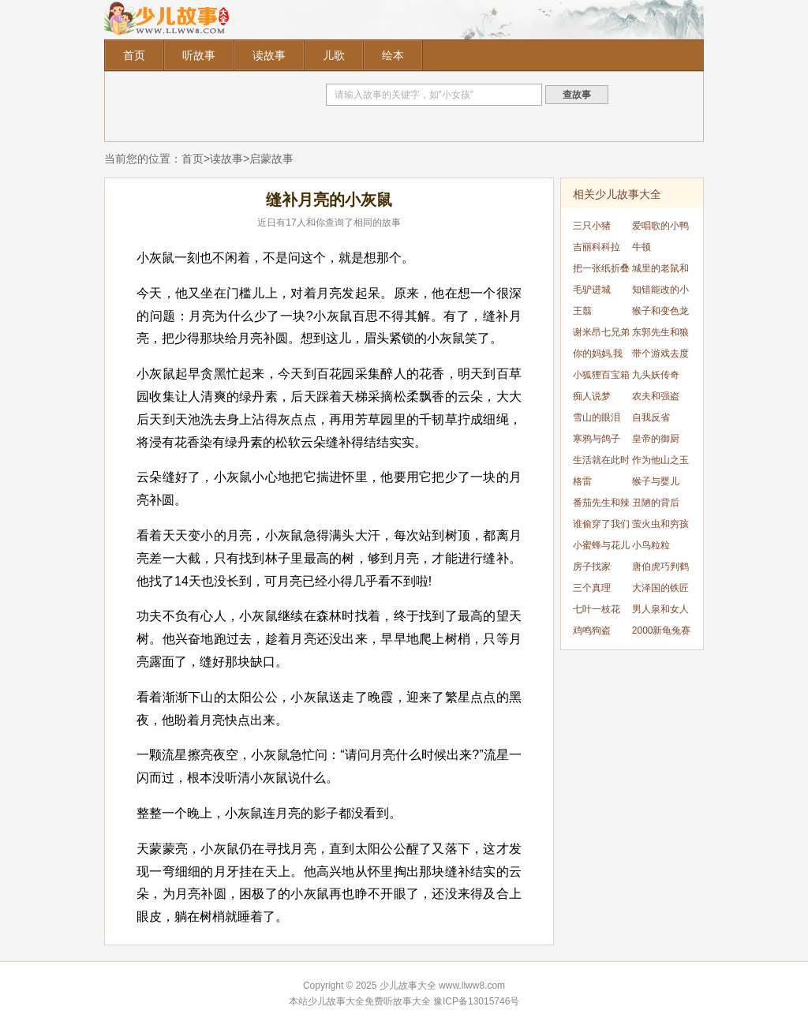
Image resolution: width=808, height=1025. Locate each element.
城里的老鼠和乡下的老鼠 (660, 271)
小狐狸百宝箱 (601, 374)
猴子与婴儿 (655, 481)
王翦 (582, 310)
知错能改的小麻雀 (660, 292)
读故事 (269, 55)
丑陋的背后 (655, 502)
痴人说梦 (592, 396)
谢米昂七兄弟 (601, 332)
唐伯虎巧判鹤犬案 (660, 569)
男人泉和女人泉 (660, 612)
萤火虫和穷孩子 (660, 526)
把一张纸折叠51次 (601, 271)
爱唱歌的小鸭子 (660, 228)
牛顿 (641, 247)
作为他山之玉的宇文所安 (660, 463)
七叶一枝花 (596, 609)
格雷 (582, 481)
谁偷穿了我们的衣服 (601, 526)
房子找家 (592, 566)
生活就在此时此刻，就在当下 (601, 463)
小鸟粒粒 (651, 545)
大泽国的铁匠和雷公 (660, 590)
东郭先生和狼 (660, 332)
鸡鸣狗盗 (592, 630)
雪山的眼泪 (596, 417)
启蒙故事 (271, 158)
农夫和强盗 (655, 396)
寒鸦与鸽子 (596, 438)
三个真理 (592, 587)
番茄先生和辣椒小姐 (601, 505)
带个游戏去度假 (660, 356)
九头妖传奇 (655, 374)
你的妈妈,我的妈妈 (598, 356)
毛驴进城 (592, 289)
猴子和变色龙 (660, 310)
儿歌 (334, 55)
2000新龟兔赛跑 (661, 633)
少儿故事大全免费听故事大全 (369, 1001)
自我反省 (651, 417)
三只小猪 (592, 225)
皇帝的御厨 (655, 438)
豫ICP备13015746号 (476, 1001)
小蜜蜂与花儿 (601, 545)
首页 (134, 55)
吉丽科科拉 (596, 247)
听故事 (198, 55)
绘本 (393, 55)
